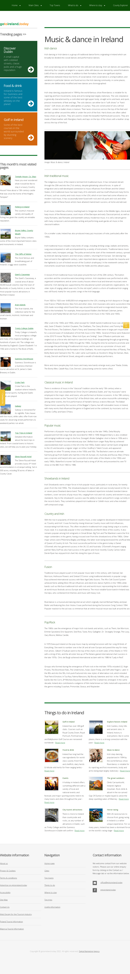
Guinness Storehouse (24, 358)
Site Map (4, 899)
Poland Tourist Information (11, 921)
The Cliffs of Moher (23, 254)
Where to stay (50, 892)
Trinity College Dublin (24, 328)
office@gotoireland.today (111, 882)
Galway (18, 406)
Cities (46, 870)
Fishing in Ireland (22, 206)
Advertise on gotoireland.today (13, 885)
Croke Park (19, 382)
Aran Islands (20, 304)
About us (4, 863)
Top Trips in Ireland (23, 433)
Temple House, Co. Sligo (25, 176)
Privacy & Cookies (8, 870)
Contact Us (4, 907)
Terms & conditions (8, 878)
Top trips (48, 899)
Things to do (49, 885)
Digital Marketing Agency (89, 951)
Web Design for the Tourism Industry (16, 914)
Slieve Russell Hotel (23, 456)
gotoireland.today (108, 889)
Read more (60, 742)
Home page (49, 863)
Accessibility (5, 892)
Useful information (52, 907)
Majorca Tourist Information (12, 929)
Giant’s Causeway (22, 274)
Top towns (49, 878)
